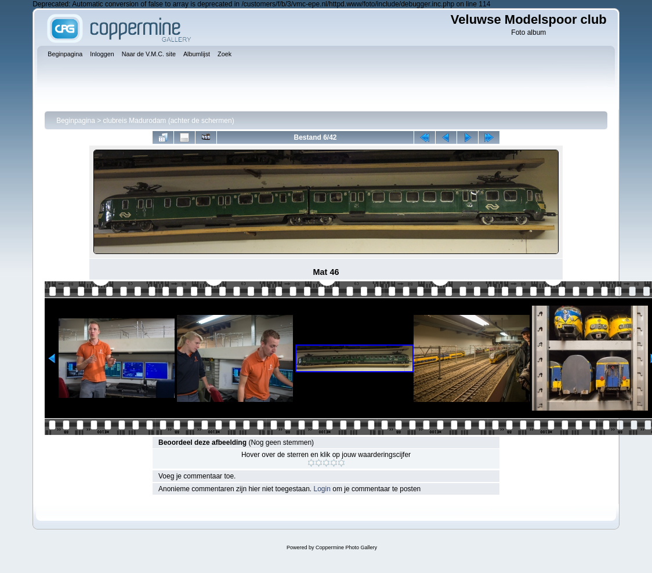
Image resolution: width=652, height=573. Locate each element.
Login (322, 489)
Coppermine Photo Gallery (346, 547)
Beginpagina (75, 121)
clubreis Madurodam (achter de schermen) (168, 121)
